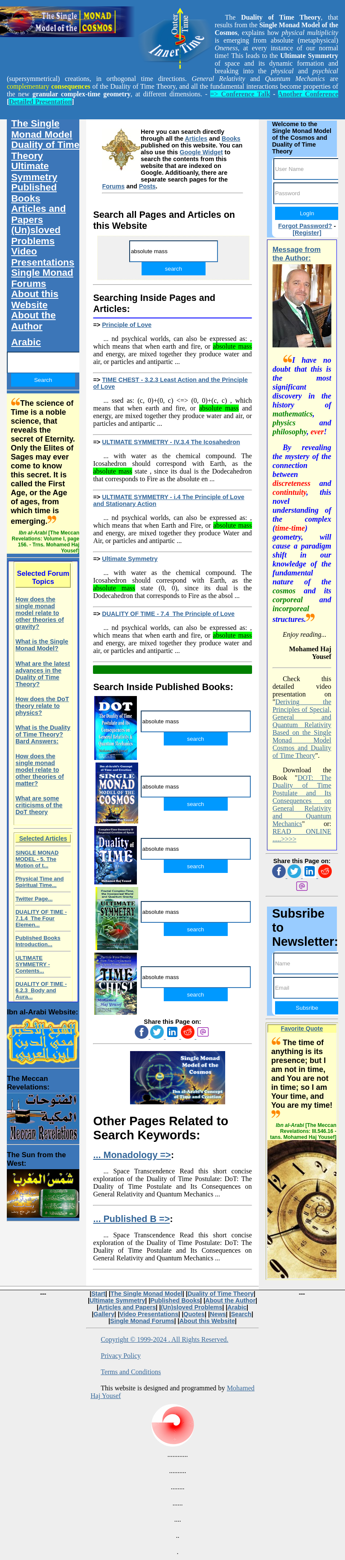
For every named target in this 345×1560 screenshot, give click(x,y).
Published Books (34, 192)
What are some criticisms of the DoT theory (38, 805)
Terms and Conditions (131, 1371)
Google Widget (201, 152)
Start (98, 1293)
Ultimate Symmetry (129, 558)
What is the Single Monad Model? (41, 645)
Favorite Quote (302, 1028)
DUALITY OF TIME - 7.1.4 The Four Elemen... (41, 918)
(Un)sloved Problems (36, 235)
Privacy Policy (121, 1355)
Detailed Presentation (40, 101)
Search (241, 1314)
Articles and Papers (38, 214)
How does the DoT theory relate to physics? (42, 706)
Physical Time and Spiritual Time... (39, 881)
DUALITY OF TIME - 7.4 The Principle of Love (168, 613)
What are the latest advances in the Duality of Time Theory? (42, 674)
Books (231, 138)
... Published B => (131, 1218)
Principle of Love (126, 324)
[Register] (307, 232)
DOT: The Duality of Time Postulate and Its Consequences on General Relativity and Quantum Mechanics (302, 800)
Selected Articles (43, 838)
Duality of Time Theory (45, 150)
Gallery (103, 1314)
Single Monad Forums (42, 278)
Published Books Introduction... (37, 941)
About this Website (34, 299)
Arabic (26, 342)
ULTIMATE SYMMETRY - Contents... (32, 964)
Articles (196, 138)
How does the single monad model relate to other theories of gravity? (39, 613)
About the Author (33, 320)
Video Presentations (42, 256)
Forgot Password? (305, 225)
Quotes (194, 1314)
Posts (147, 186)
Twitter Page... (33, 899)
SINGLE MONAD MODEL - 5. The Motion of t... (36, 859)
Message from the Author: (297, 254)
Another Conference (308, 94)
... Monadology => (132, 1155)
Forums (113, 186)
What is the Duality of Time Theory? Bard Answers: (42, 734)
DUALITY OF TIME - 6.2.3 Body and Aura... (41, 990)
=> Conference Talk (240, 94)
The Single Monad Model (41, 129)
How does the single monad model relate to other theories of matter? (39, 770)
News (218, 1314)
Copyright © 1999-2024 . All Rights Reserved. (164, 1339)
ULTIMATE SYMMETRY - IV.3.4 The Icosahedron (171, 442)
